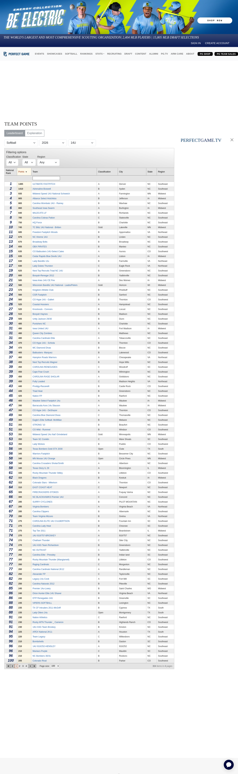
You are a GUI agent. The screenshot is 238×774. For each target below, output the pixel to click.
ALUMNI (153, 53)
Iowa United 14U (40, 328)
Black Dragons (39, 478)
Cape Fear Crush (41, 372)
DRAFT (128, 53)
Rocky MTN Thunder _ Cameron (48, 622)
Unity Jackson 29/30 (42, 319)
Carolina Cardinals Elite (44, 338)
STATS (99, 53)
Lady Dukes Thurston (43, 266)
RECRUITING (114, 53)
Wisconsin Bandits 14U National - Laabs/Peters (55, 285)
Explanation (34, 133)
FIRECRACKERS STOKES (46, 492)
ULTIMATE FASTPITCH (44, 184)
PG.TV (164, 53)
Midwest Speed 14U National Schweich (51, 193)
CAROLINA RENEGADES (45, 367)
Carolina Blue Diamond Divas (47, 415)
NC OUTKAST (39, 550)
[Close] (232, 140)
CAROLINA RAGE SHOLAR (46, 376)
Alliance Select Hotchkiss (44, 198)
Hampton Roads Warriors (45, 357)
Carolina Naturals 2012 (43, 583)
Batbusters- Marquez (42, 352)
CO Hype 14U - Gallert (43, 299)
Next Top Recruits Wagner (45, 362)
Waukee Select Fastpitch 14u (46, 400)
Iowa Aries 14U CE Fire (44, 280)
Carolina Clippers (41, 511)
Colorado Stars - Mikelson (45, 482)
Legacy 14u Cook (41, 579)
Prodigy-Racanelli (41, 386)
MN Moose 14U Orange (44, 458)
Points (21, 171)
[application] (228, 764)
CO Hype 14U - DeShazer (45, 410)
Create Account (217, 43)
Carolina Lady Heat (42, 526)
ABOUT (190, 53)
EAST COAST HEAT (42, 487)
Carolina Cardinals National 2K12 (48, 569)
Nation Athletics (40, 617)
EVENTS (39, 53)
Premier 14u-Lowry (42, 588)
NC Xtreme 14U (40, 237)
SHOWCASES (54, 53)
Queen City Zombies (42, 333)
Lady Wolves (39, 444)
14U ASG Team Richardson (46, 545)
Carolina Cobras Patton (44, 218)
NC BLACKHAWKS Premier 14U (48, 497)
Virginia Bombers (41, 506)
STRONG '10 (39, 425)
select (58, 666)
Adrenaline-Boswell (42, 189)
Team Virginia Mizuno (43, 516)
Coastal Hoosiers (41, 304)
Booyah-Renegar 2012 (43, 275)
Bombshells (38, 641)
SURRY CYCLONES (42, 502)
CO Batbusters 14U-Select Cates (48, 251)
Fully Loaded (39, 381)
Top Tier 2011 (39, 530)
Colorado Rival (40, 661)
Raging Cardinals (41, 564)
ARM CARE (177, 53)
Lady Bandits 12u (41, 261)
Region (161, 171)
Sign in (196, 43)
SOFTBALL (71, 53)
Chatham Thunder (41, 540)
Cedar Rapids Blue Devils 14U (47, 256)
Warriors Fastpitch (41, 453)
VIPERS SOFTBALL (42, 603)
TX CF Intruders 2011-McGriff (47, 608)
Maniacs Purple (40, 651)
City (121, 171)
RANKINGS (86, 53)
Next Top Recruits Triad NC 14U (48, 270)
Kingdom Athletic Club (43, 290)
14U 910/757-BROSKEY (44, 535)
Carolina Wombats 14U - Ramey (48, 203)
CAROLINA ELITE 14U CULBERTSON (51, 521)
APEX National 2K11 (42, 632)
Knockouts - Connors (43, 309)
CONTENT (140, 53)
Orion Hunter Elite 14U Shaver (47, 593)
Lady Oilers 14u (40, 612)
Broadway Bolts (40, 242)
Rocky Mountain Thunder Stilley (48, 473)
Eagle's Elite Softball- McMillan (47, 420)
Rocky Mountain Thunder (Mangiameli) (51, 559)
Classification (104, 171)
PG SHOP (205, 54)
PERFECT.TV (201, 140)
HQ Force (37, 222)
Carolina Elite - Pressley (44, 555)
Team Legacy (39, 636)
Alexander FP (39, 574)
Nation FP (37, 396)
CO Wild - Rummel (41, 429)
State (150, 171)
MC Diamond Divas (42, 348)
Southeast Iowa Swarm (43, 208)
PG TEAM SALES (226, 54)
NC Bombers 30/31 (42, 656)
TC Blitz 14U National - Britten (47, 227)
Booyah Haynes (40, 314)
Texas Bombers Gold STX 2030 (47, 449)
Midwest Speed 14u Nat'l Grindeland (50, 434)
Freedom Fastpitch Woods (45, 232)
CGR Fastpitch (40, 295)
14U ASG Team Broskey (44, 627)
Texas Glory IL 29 (41, 468)
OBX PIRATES (40, 246)
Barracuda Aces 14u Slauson (46, 405)
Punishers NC (39, 323)
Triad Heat (38, 391)
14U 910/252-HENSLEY (44, 646)
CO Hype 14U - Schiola (44, 343)
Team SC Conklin (41, 439)
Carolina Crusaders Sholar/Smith (48, 463)
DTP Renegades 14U (43, 598)
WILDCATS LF (39, 213)
